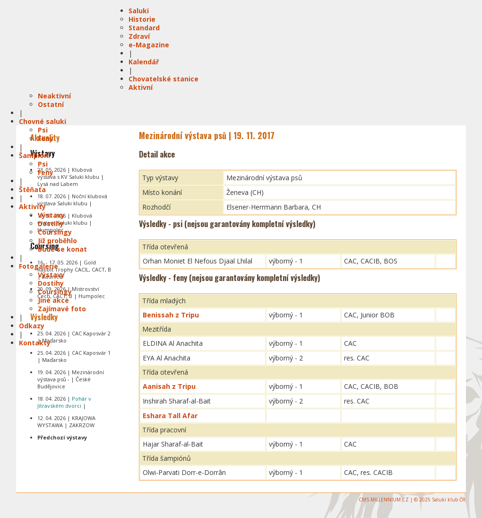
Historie (142, 19)
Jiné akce (53, 300)
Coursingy (55, 232)
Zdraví (139, 36)
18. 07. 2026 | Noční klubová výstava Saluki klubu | (72, 200)
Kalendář (144, 61)
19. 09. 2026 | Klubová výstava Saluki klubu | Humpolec (64, 222)
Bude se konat (62, 249)
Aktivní (141, 87)
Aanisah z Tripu (169, 386)
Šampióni (34, 155)
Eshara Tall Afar (170, 415)
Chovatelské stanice (163, 78)
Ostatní (51, 104)
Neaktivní (54, 95)
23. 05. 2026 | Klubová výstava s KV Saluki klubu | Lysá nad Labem (70, 176)
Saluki (139, 10)
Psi (43, 129)
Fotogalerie (38, 266)
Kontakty (35, 342)
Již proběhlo (57, 240)
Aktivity (32, 206)
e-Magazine (149, 44)
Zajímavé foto (62, 308)
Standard (144, 27)
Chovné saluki (42, 121)
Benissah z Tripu (171, 314)
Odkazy (31, 325)
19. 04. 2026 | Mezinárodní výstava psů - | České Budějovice (70, 379)
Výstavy (51, 215)
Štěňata (32, 189)
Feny (45, 138)
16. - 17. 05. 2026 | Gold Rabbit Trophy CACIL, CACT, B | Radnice (74, 269)
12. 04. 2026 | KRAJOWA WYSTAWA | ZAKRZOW (66, 421)
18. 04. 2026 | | (64, 402)
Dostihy (51, 223)
